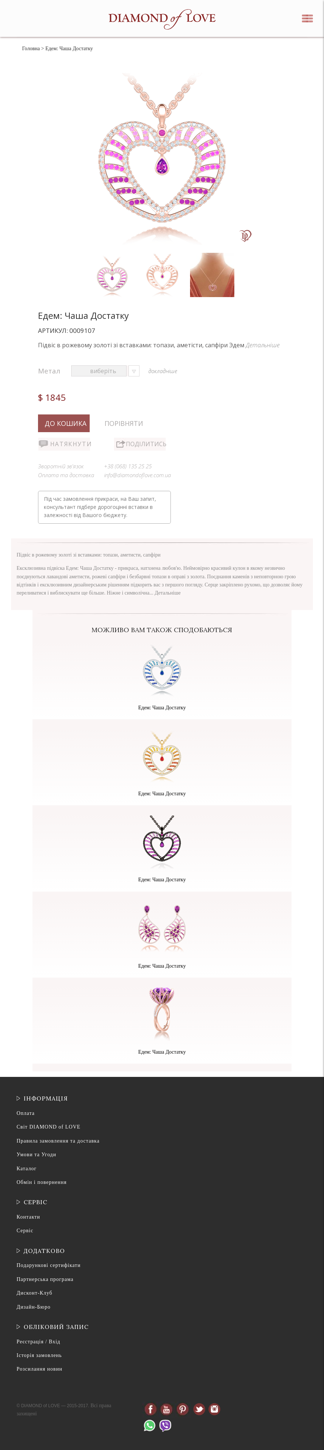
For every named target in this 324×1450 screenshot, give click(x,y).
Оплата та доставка (66, 475)
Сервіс (25, 1230)
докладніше (162, 371)
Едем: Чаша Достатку (162, 707)
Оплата (26, 1113)
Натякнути (70, 444)
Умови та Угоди (36, 1154)
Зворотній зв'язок (61, 466)
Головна (31, 48)
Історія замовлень (39, 1355)
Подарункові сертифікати (48, 1265)
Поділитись (146, 444)
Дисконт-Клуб (34, 1293)
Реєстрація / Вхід (38, 1341)
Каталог (27, 1168)
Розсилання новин (39, 1369)
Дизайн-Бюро (34, 1307)
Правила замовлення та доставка (58, 1141)
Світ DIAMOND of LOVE (48, 1127)
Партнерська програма (45, 1279)
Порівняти (123, 423)
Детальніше (263, 345)
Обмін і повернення (42, 1182)
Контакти (28, 1217)
